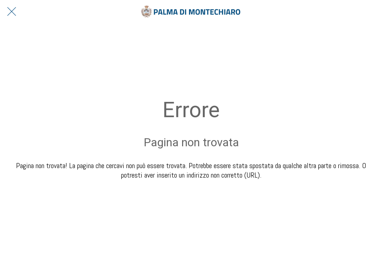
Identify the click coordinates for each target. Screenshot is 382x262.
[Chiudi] (11, 11)
